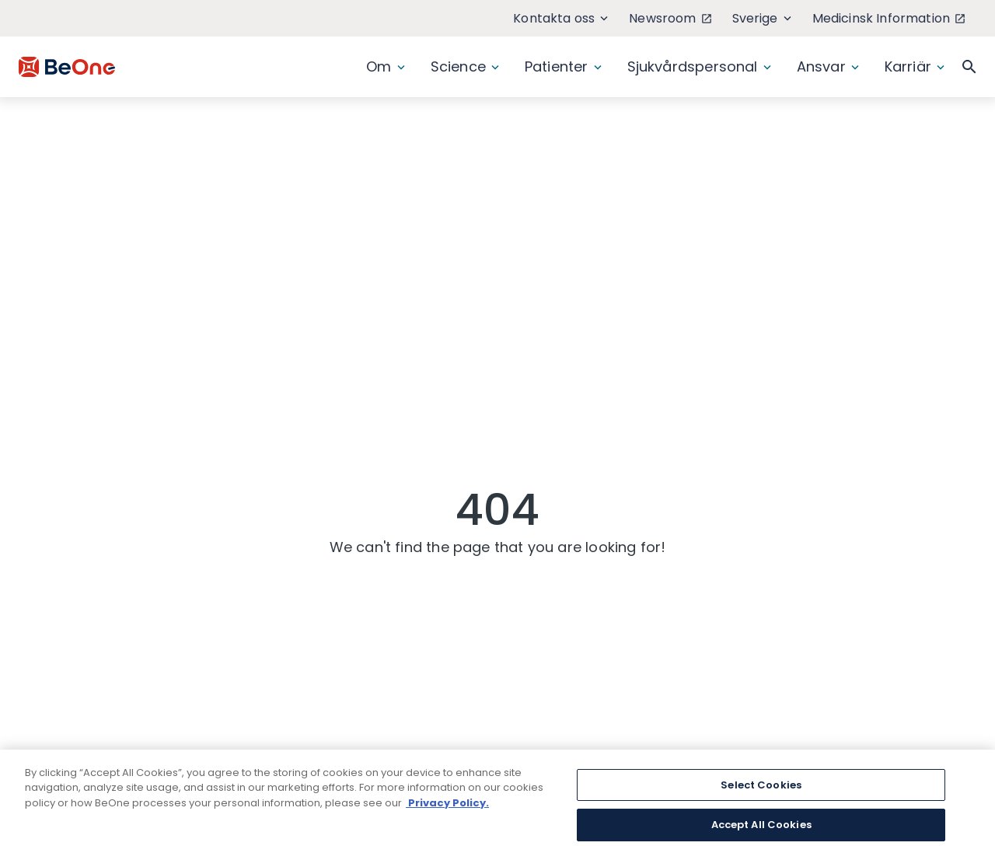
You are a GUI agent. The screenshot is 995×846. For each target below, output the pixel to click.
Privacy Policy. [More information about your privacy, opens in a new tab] (447, 812)
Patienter (563, 66)
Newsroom (669, 18)
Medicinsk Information (888, 18)
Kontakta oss (560, 18)
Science (465, 66)
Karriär (914, 66)
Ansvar (828, 66)
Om (385, 66)
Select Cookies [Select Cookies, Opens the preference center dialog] (761, 794)
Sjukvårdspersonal (699, 66)
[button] (969, 67)
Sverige (761, 18)
